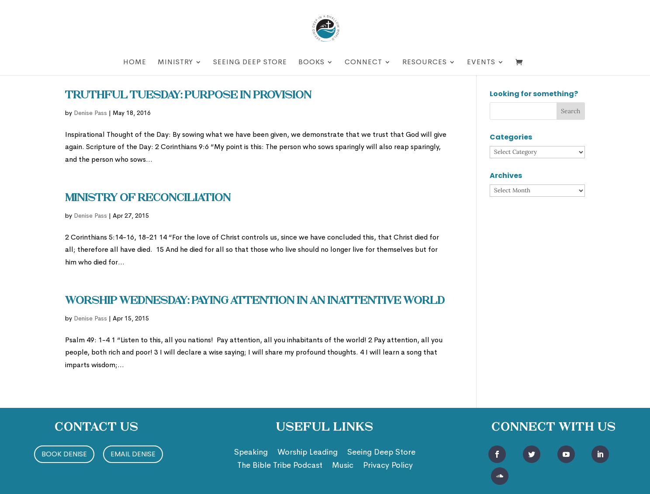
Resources (424, 62)
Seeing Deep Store (250, 62)
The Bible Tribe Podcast (279, 466)
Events (481, 62)
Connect (363, 62)
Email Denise (133, 454)
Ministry (175, 62)
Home (134, 62)
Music (342, 466)
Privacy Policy (388, 466)
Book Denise (64, 454)
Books (311, 62)
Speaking (251, 453)
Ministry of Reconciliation (148, 198)
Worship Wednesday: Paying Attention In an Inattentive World (255, 301)
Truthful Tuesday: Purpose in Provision (188, 95)
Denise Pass (90, 113)
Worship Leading (307, 453)
